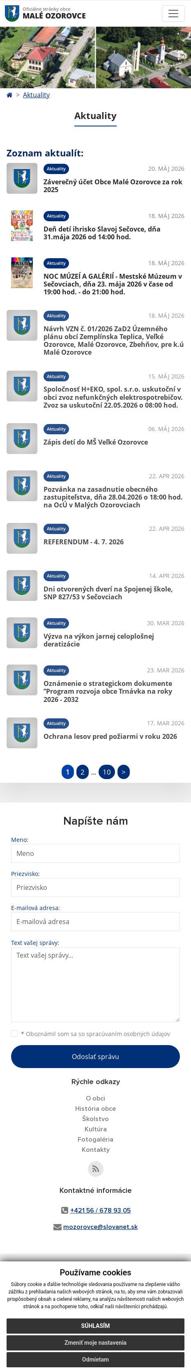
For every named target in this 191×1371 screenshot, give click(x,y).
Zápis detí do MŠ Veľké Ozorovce (96, 442)
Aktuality (36, 94)
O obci (95, 1098)
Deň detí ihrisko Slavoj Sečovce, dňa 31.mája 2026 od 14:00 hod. (102, 233)
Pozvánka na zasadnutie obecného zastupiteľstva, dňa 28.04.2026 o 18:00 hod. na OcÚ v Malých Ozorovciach (113, 497)
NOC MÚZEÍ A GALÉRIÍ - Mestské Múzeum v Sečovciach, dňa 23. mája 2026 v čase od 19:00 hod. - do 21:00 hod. (113, 284)
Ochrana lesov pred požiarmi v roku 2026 (110, 736)
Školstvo (95, 1119)
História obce (95, 1108)
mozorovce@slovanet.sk (100, 1227)
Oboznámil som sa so (95, 1034)
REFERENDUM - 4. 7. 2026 (84, 541)
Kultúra (96, 1129)
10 (107, 772)
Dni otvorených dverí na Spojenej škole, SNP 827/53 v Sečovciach (108, 593)
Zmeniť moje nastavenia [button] (95, 1342)
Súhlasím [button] (95, 1326)
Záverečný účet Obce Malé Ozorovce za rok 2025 (113, 185)
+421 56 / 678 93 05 (100, 1210)
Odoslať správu (95, 1056)
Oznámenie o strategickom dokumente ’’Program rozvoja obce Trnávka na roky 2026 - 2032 (108, 691)
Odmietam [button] (95, 1359)
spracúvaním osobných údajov (128, 1034)
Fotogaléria (95, 1139)
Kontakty (96, 1149)
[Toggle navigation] (173, 13)
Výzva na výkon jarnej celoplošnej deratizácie (99, 640)
